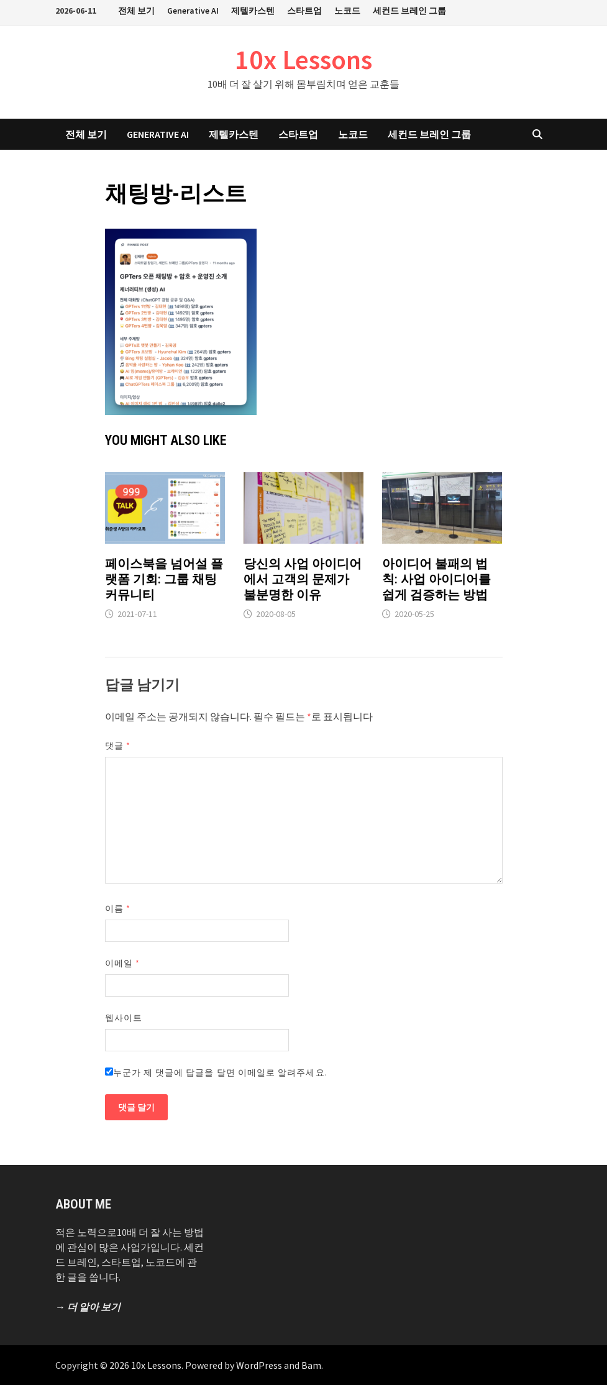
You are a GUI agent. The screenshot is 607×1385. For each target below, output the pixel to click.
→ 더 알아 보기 (88, 1306)
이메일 (122, 963)
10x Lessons (303, 59)
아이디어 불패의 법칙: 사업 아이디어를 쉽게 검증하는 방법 (436, 579)
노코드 (347, 10)
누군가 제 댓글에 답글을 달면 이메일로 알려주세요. (216, 1072)
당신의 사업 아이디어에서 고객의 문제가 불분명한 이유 (303, 579)
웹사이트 (123, 1017)
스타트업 (304, 10)
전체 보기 (136, 10)
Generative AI (193, 10)
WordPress (259, 1365)
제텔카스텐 (253, 10)
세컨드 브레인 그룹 (409, 10)
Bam (311, 1365)
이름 (117, 908)
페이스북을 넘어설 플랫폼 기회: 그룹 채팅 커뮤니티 (164, 579)
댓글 (117, 745)
